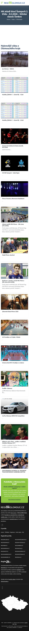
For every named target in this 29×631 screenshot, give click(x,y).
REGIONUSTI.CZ (4, 551)
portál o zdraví (12, 579)
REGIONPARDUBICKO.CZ (20, 539)
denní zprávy (13, 512)
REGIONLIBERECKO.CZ (6, 554)
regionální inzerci (13, 519)
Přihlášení (7, 532)
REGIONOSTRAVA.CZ (20, 554)
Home (8, 19)
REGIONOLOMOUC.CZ (20, 551)
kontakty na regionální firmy (11, 515)
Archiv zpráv (18, 532)
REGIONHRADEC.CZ (5, 557)
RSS (23, 532)
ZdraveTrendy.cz (4, 581)
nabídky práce (4, 517)
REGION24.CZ (18, 557)
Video (13, 19)
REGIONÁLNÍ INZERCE (14, 499)
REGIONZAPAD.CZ (5, 542)
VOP (13, 624)
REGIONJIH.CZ (4, 545)
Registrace (12, 532)
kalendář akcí (21, 515)
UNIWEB (19, 569)
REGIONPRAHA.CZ (5, 548)
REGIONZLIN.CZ (18, 548)
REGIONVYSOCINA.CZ (20, 542)
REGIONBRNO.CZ (19, 545)
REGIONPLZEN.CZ (5, 539)
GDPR (26, 622)
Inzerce (2, 532)
